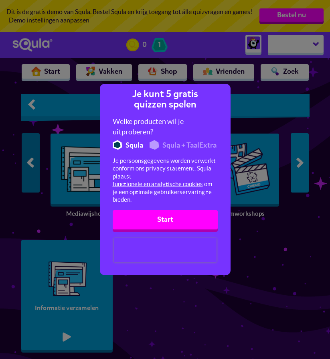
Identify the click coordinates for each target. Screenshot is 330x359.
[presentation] (165, 250)
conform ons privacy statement (153, 168)
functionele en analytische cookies (158, 184)
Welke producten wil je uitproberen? (148, 126)
